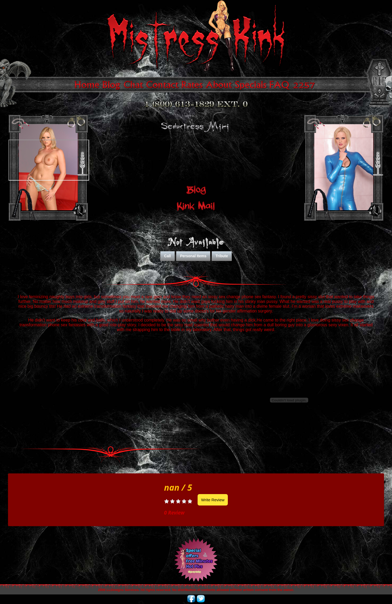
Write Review (212, 500)
